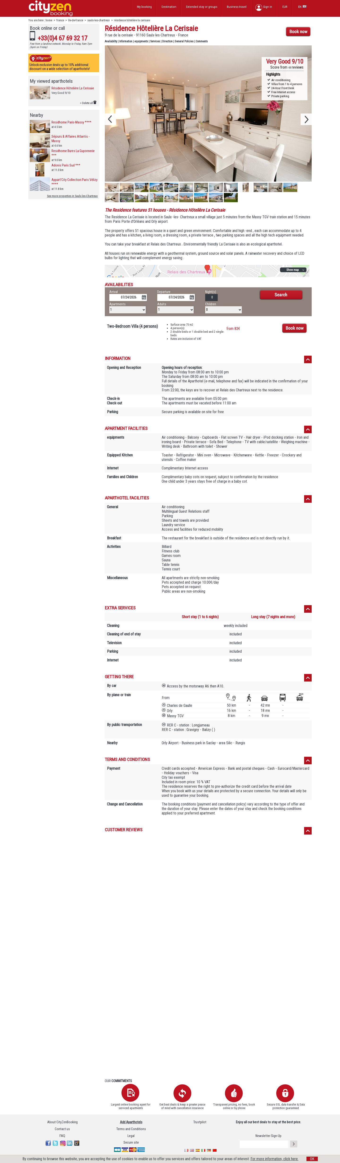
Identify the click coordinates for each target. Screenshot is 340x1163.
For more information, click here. (274, 1159)
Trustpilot (199, 1122)
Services (155, 41)
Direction (167, 41)
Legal (131, 1136)
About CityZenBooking (62, 1122)
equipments (141, 41)
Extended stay (201, 7)
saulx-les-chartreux (98, 20)
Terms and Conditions (131, 1129)
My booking (144, 7)
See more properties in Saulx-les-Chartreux (72, 196)
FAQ (62, 1136)
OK (312, 1159)
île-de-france (75, 20)
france (60, 20)
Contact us (62, 1129)
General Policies (184, 41)
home (49, 20)
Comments (202, 41)
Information (125, 41)
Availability (111, 41)
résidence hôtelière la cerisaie (132, 20)
